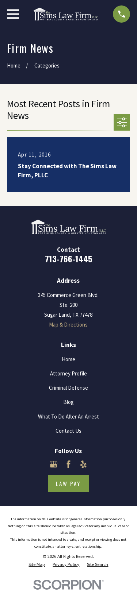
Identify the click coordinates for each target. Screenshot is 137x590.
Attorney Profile (68, 373)
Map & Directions (68, 324)
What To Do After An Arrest (68, 416)
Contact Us (68, 430)
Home (68, 359)
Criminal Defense (68, 387)
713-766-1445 (68, 258)
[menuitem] (36, 564)
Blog (68, 401)
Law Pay (68, 483)
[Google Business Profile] (53, 464)
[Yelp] (83, 464)
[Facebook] (68, 464)
